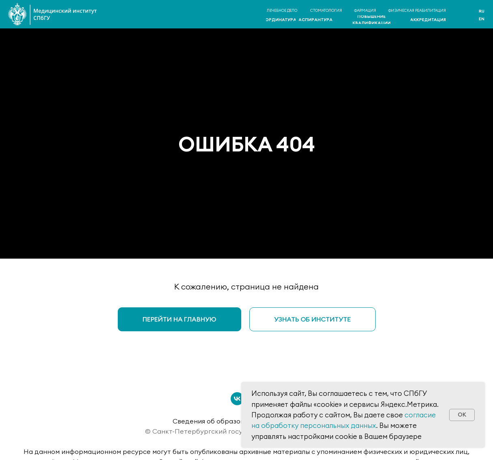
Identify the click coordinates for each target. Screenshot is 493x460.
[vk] (237, 398)
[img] (463, 15)
